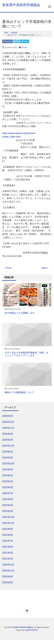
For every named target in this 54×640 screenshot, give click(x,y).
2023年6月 (7, 469)
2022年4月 (7, 505)
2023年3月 (7, 481)
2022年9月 (7, 487)
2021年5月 (7, 553)
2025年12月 (8, 422)
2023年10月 (8, 463)
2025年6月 (7, 434)
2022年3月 (7, 511)
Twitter (17, 41)
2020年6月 (7, 582)
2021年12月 (8, 517)
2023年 (24, 47)
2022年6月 (7, 499)
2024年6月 (7, 451)
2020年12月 (8, 564)
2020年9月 (7, 576)
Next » (45, 268)
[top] (27, 611)
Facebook (7, 41)
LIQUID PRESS (31, 630)
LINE (41, 41)
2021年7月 (7, 541)
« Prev (8, 268)
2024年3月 (7, 457)
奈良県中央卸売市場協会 (21, 5)
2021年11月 (8, 523)
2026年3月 (7, 416)
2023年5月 (7, 475)
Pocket (33, 41)
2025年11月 (8, 428)
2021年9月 (7, 529)
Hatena (25, 41)
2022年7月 (7, 493)
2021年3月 (7, 558)
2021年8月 (7, 535)
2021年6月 (7, 547)
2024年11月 (8, 446)
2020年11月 (8, 570)
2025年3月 (7, 440)
